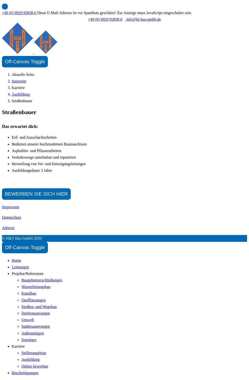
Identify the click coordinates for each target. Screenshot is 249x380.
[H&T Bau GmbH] (29, 52)
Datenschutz (11, 217)
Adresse (8, 228)
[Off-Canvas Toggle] (25, 61)
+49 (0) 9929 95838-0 (19, 13)
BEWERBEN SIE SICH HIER (36, 194)
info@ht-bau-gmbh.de (143, 19)
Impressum (10, 207)
